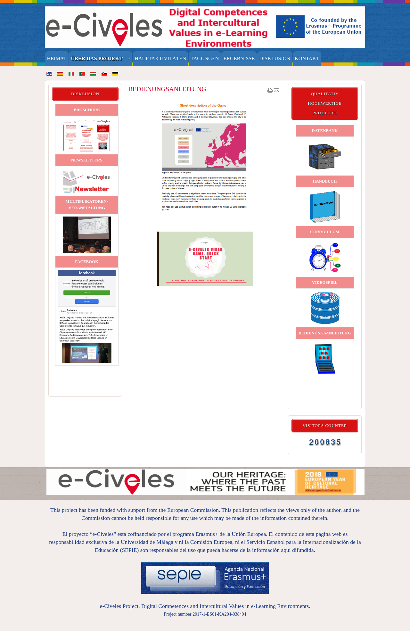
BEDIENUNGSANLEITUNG (167, 89)
